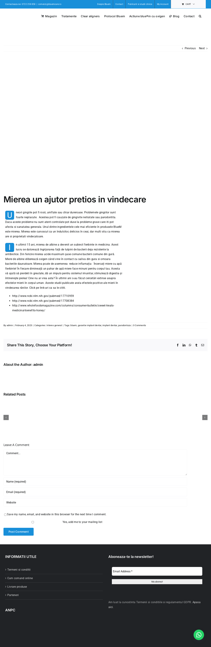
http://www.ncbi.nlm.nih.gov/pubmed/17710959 (43, 296)
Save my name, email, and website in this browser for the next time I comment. (56, 514)
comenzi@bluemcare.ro (49, 4)
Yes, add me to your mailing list (53, 522)
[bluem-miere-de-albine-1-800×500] (105, 125)
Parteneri (13, 595)
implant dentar (109, 325)
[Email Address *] (157, 571)
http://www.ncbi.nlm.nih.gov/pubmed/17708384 (43, 300)
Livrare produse (17, 586)
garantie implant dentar (89, 325)
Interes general (54, 325)
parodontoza (124, 325)
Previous (190, 48)
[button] (200, 16)
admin (10, 325)
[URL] (95, 502)
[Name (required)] (95, 481)
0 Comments (139, 325)
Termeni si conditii (19, 569)
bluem (73, 325)
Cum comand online (20, 578)
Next (202, 48)
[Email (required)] (95, 492)
